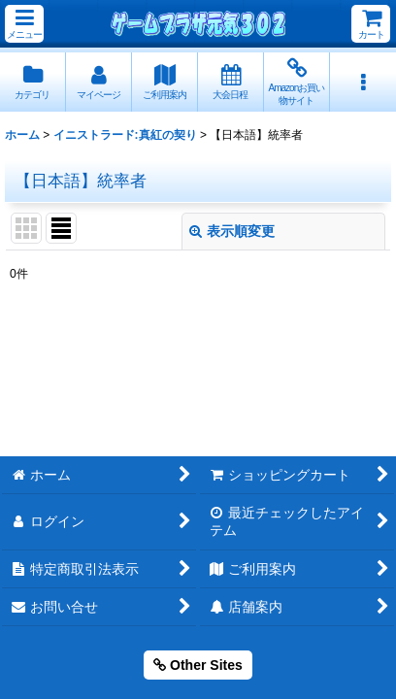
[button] (24, 24)
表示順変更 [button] (232, 231)
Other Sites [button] (198, 665)
